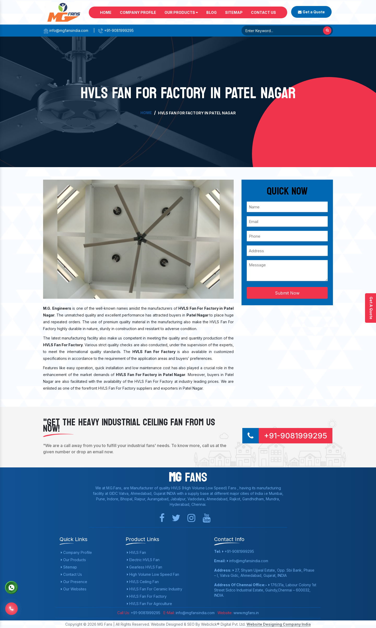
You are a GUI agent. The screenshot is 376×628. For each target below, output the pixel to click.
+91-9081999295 (116, 30)
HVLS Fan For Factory (147, 596)
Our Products (181, 12)
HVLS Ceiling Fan (143, 581)
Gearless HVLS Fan (144, 567)
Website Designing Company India (278, 624)
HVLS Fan (136, 552)
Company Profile (138, 12)
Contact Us (263, 12)
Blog (211, 12)
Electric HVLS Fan (143, 559)
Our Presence (74, 581)
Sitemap (234, 12)
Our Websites (73, 589)
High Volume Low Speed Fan (153, 574)
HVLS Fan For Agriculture (149, 603)
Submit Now (287, 293)
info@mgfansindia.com (65, 30)
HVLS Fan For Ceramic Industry (154, 589)
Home (105, 12)
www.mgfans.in (245, 613)
